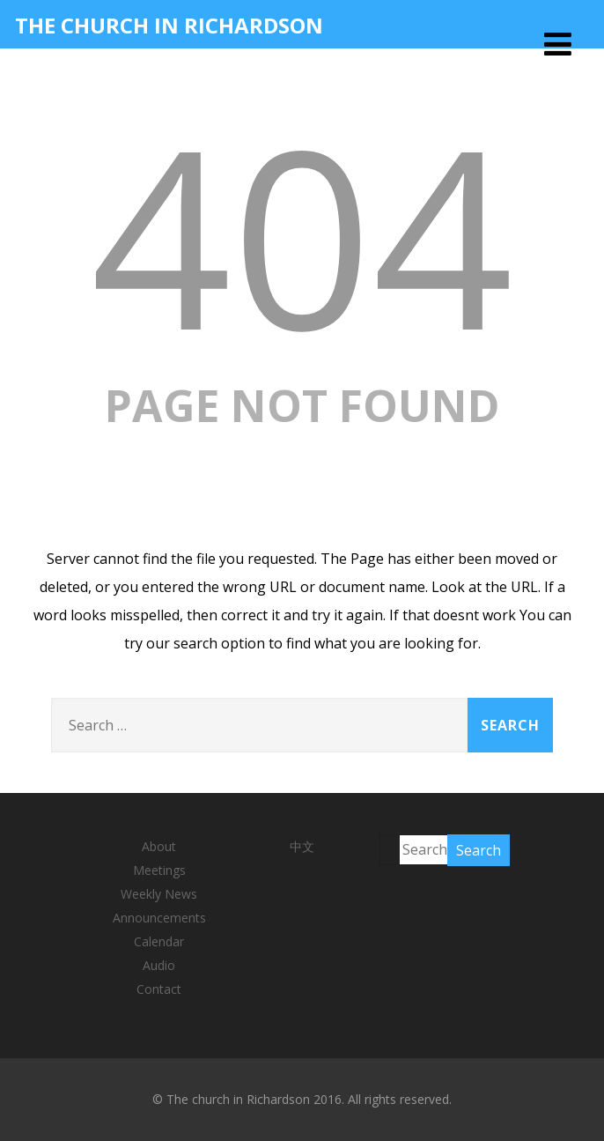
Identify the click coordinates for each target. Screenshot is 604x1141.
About (159, 846)
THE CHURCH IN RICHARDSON (169, 25)
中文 (302, 846)
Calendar (159, 941)
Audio (159, 965)
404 (302, 234)
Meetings (159, 870)
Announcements (159, 917)
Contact (158, 989)
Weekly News (159, 893)
